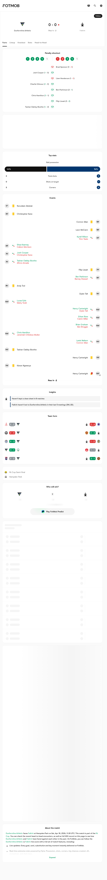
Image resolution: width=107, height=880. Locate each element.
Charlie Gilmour (39, 84)
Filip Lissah (63, 101)
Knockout (21, 42)
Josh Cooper (41, 73)
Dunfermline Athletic (14, 833)
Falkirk (31, 833)
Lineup (12, 42)
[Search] (95, 5)
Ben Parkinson (64, 90)
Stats (30, 42)
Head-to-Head (41, 42)
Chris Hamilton (40, 95)
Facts (4, 42)
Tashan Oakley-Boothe (37, 107)
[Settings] (101, 5)
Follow (98, 16)
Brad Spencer (64, 67)
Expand (52, 857)
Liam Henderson (65, 78)
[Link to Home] (10, 5)
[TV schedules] (88, 5)
